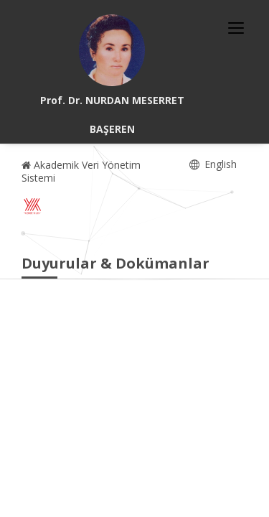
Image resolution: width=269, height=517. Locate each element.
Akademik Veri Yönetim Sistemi (81, 171)
